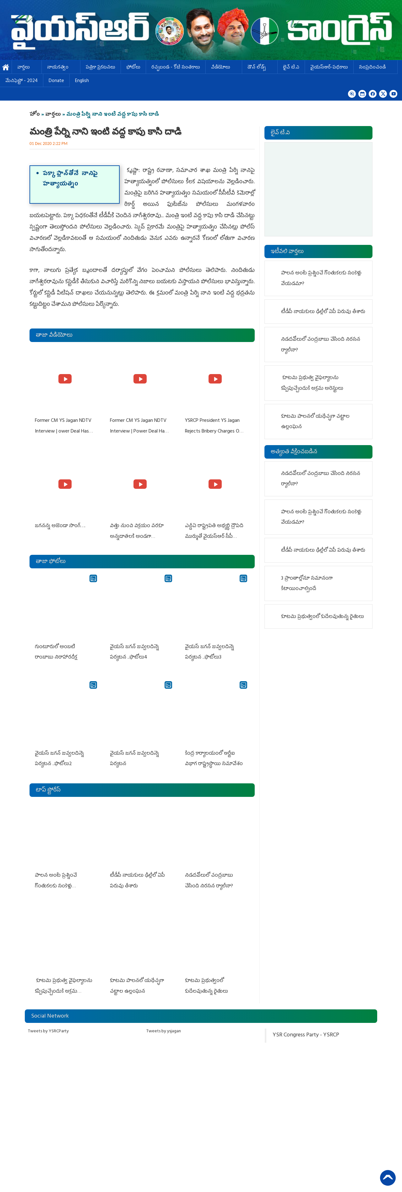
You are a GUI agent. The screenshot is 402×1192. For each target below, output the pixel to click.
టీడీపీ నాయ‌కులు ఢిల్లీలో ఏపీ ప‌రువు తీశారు (323, 312)
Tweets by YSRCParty (48, 1027)
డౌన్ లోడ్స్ (259, 67)
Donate (56, 81)
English (82, 81)
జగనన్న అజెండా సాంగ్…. (60, 525)
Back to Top (388, 1178)
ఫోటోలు (133, 67)
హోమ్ (6, 67)
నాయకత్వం (61, 67)
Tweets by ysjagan (163, 1027)
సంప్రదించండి (375, 67)
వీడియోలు (223, 67)
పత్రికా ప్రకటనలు (100, 67)
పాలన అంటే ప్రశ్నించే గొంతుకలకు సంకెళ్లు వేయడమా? (56, 882)
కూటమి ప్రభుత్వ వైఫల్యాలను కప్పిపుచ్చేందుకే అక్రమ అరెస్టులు (63, 987)
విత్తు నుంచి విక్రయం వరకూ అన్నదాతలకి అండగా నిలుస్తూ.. (136, 535)
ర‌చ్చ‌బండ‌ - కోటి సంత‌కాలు (175, 67)
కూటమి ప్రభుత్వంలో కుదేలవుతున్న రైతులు (322, 617)
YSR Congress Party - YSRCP (306, 1030)
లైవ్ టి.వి (291, 67)
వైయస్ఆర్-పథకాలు (329, 67)
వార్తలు (26, 67)
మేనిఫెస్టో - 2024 (21, 81)
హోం (35, 114)
